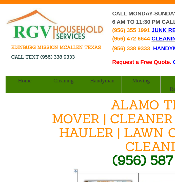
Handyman (102, 80)
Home (25, 80)
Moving (141, 80)
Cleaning (63, 80)
